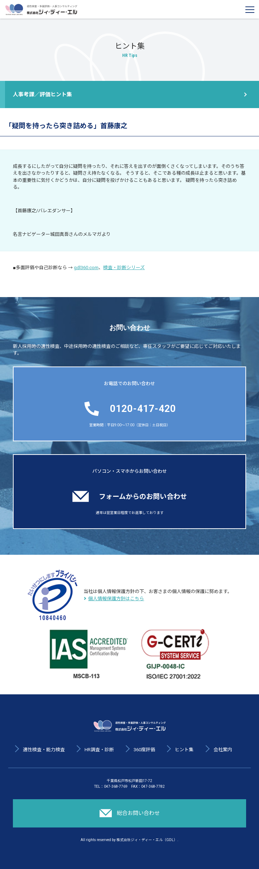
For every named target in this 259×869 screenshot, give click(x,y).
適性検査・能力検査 (44, 749)
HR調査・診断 (99, 749)
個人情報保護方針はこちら (116, 598)
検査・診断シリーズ (124, 267)
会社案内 (223, 749)
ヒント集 (184, 749)
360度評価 (144, 749)
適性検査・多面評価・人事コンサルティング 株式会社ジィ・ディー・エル (41, 9)
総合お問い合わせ (129, 813)
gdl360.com (86, 267)
